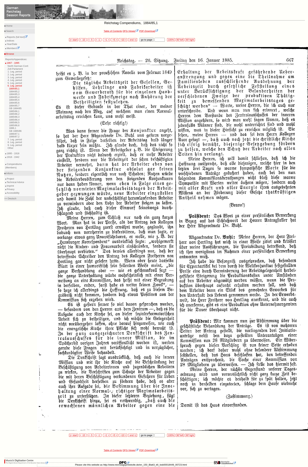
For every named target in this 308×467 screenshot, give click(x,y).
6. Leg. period (15, 85)
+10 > (123, 39)
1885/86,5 (14, 122)
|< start (73, 39)
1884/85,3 (14, 94)
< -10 (83, 39)
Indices (10, 40)
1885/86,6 (14, 125)
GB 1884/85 (15, 108)
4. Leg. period (15, 80)
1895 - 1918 (12, 153)
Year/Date (11, 44)
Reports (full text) (17, 37)
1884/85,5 (14, 99)
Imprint (10, 185)
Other (11, 148)
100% (171, 39)
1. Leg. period (15, 71)
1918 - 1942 (12, 157)
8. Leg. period (15, 142)
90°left (180, 39)
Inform (9, 173)
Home (9, 25)
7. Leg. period (15, 139)
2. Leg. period (15, 74)
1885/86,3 (14, 116)
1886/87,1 (14, 133)
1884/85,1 (14, 88)
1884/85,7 (14, 105)
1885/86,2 (14, 114)
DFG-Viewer (131, 31)
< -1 (98, 39)
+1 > (106, 39)
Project (10, 178)
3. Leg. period (15, 77)
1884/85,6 (14, 102)
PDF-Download (148, 31)
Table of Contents (113, 31)
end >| (132, 39)
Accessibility (13, 193)
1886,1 (12, 128)
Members (13, 48)
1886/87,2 (14, 136)
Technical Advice (15, 182)
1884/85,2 (14, 91)
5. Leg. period (15, 83)
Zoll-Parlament (15, 69)
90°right (190, 39)
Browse (10, 53)
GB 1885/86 (15, 131)
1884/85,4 (14, 97)
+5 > (114, 39)
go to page (146, 39)
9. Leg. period (15, 145)
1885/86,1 (14, 111)
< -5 (91, 39)
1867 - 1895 (12, 63)
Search (10, 31)
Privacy (10, 189)
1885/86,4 (14, 119)
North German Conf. (18, 66)
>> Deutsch (10, 198)
